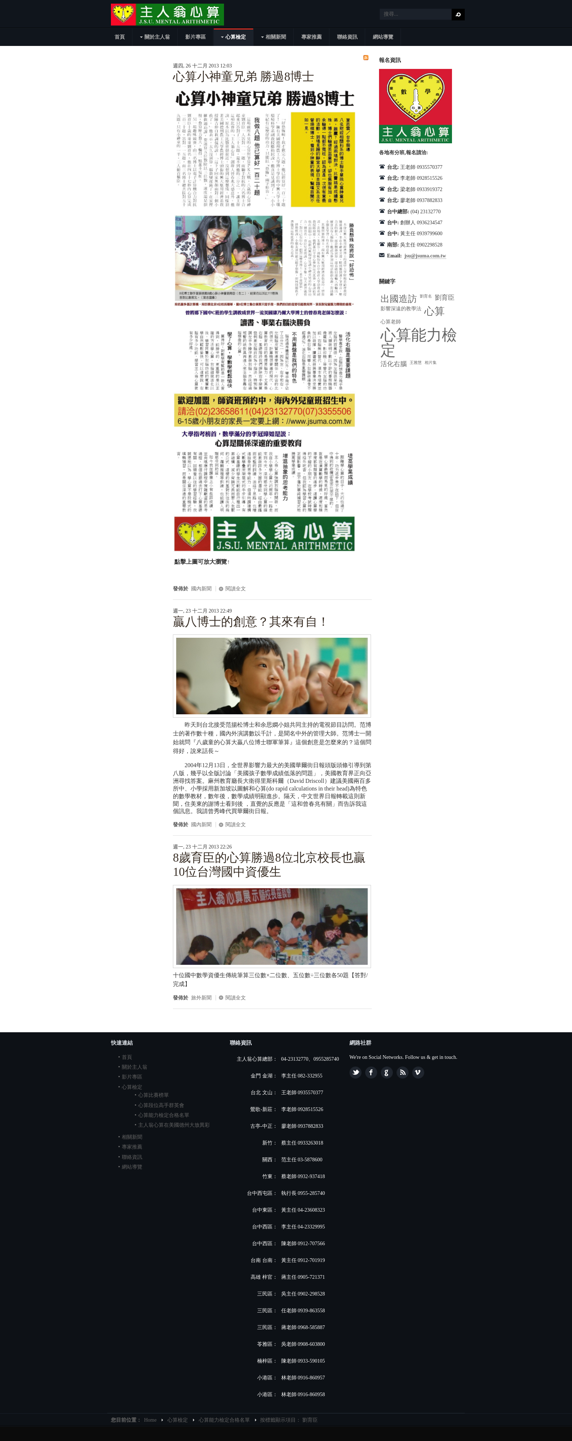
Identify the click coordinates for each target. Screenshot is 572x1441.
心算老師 (390, 322)
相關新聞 (132, 1137)
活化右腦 (393, 364)
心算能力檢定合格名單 (163, 1115)
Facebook (371, 1073)
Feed (403, 1073)
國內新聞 (201, 588)
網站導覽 (132, 1167)
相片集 (431, 363)
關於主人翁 (134, 1067)
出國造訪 (398, 299)
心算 (434, 311)
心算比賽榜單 (153, 1095)
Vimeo (418, 1073)
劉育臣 (445, 297)
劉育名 (426, 296)
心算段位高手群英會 (161, 1105)
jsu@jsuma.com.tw (425, 256)
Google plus (387, 1073)
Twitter (355, 1073)
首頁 (127, 1057)
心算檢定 (132, 1087)
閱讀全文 (235, 588)
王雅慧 (416, 363)
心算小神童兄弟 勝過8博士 (243, 76)
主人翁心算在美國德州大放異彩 (174, 1125)
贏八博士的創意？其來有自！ (251, 621)
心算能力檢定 (418, 343)
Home (150, 1420)
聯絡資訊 (132, 1157)
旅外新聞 (201, 998)
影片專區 (132, 1077)
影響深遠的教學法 (400, 308)
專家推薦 (132, 1147)
